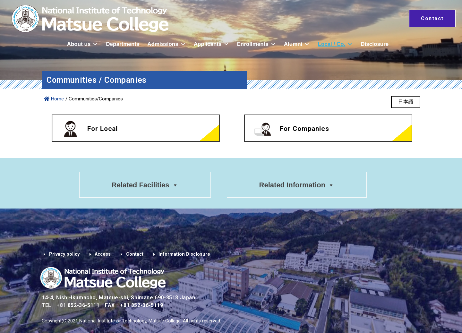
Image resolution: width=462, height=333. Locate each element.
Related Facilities (144, 185)
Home (54, 99)
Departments (122, 44)
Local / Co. (335, 44)
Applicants (211, 44)
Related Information (297, 185)
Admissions (166, 44)
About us (82, 44)
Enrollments (256, 44)
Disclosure (375, 44)
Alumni (297, 44)
